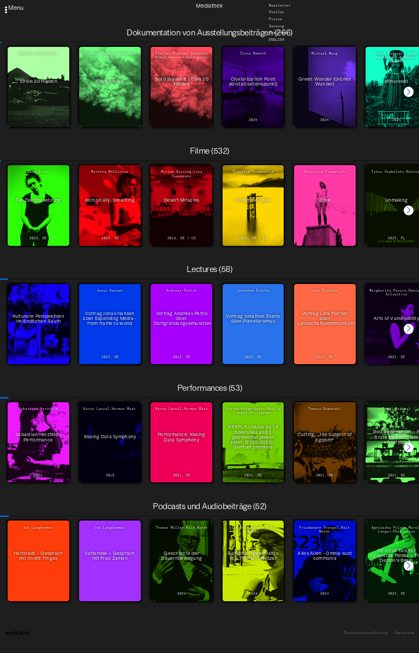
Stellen (276, 12)
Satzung (276, 26)
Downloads (279, 33)
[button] (409, 91)
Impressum (404, 633)
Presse (275, 19)
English (276, 40)
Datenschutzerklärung (366, 633)
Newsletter (280, 5)
